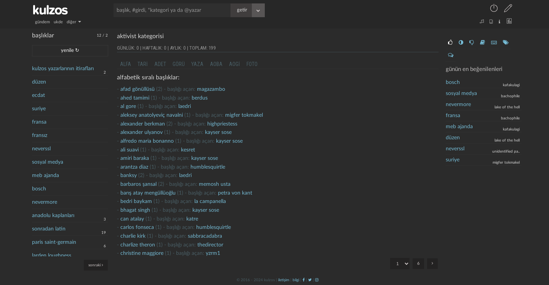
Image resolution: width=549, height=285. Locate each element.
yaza (197, 64)
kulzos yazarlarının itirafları (63, 68)
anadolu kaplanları (53, 215)
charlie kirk (133, 236)
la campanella (210, 201)
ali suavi (129, 150)
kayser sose (218, 132)
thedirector (210, 245)
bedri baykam (136, 201)
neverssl (41, 148)
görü (179, 64)
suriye (39, 108)
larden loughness (51, 255)
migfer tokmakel (244, 115)
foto (252, 64)
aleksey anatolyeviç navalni (151, 115)
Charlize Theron (137, 245)
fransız (39, 135)
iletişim (283, 280)
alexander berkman (142, 124)
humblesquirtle (207, 167)
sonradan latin (49, 229)
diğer (74, 22)
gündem (42, 22)
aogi (234, 64)
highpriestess (222, 124)
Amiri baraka (134, 158)
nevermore (44, 202)
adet (160, 64)
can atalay (132, 219)
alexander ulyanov (141, 132)
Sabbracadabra (205, 236)
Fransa (453, 115)
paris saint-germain (54, 242)
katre (192, 219)
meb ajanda (45, 175)
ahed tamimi (134, 98)
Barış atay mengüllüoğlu (148, 193)
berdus (200, 98)
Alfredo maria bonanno (147, 141)
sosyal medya (47, 162)
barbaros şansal (138, 184)
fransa (39, 122)
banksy (128, 175)
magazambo (211, 89)
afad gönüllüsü (137, 89)
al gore (128, 106)
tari (143, 64)
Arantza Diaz (134, 167)
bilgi (296, 280)
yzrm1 (213, 253)
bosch (39, 189)
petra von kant (235, 193)
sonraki (95, 265)
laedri (184, 106)
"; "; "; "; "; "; (400, 263)
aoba (216, 64)
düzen (39, 82)
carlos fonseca (137, 227)
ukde (58, 22)
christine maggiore (141, 253)
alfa (125, 64)
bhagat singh (135, 210)
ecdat (38, 95)
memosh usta (214, 184)
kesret (188, 150)
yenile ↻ (70, 50)
